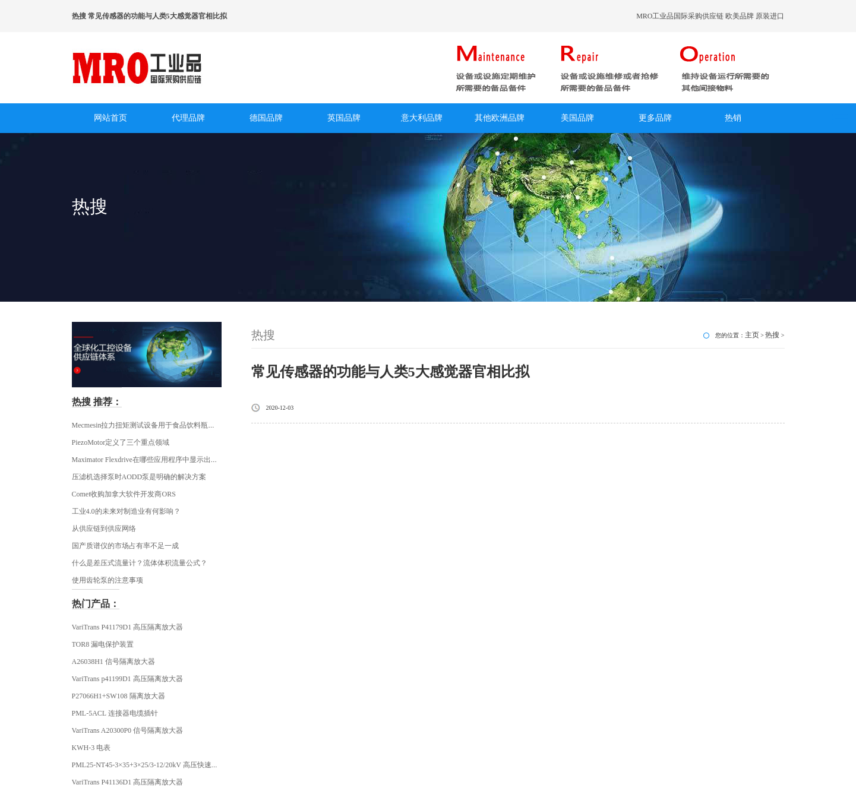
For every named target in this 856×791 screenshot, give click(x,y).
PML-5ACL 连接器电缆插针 (115, 713)
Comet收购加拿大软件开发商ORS (124, 494)
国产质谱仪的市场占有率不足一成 (125, 546)
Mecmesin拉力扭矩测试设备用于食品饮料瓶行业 (147, 425)
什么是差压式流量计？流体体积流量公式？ (139, 563)
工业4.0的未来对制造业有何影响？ (126, 511)
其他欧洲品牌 (500, 117)
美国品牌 (577, 117)
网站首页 (110, 117)
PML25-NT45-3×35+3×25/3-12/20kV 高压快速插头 (149, 765)
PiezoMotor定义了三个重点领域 (121, 442)
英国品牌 (344, 117)
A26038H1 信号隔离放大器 (113, 661)
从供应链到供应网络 (104, 528)
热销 (733, 117)
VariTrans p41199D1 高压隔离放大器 (127, 679)
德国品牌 (266, 117)
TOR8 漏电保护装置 (103, 644)
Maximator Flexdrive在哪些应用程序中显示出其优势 (152, 459)
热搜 (772, 335)
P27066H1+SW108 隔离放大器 (118, 696)
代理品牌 (188, 117)
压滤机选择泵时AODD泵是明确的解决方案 (139, 477)
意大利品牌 (422, 117)
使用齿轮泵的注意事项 (107, 580)
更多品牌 (655, 117)
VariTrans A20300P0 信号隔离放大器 (128, 730)
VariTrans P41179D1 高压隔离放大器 (128, 627)
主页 (752, 335)
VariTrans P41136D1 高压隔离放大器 (128, 782)
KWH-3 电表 (91, 747)
